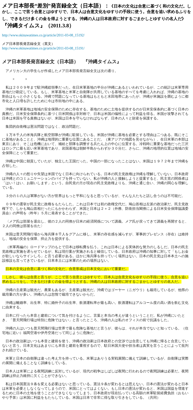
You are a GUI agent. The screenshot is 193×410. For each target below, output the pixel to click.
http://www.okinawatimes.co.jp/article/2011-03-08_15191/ (43, 48)
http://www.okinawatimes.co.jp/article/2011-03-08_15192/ (43, 35)
